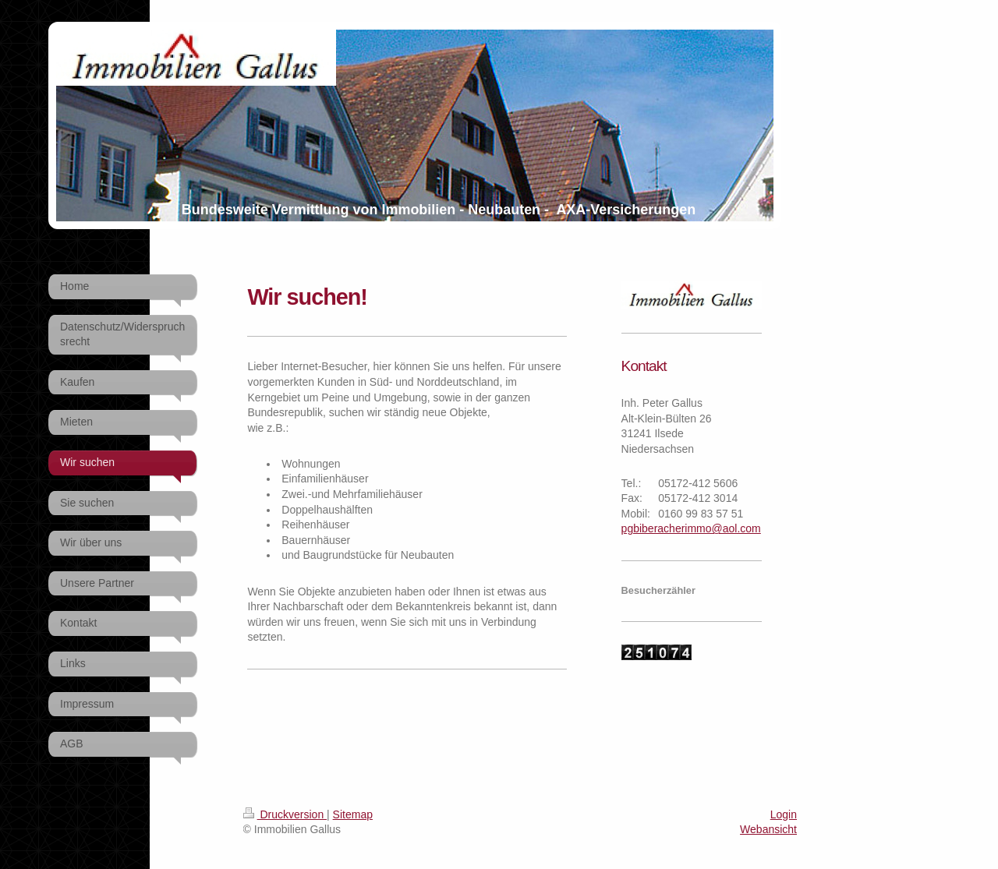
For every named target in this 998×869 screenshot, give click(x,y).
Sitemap (353, 814)
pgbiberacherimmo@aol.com (691, 528)
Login (783, 814)
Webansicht (768, 829)
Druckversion (285, 814)
